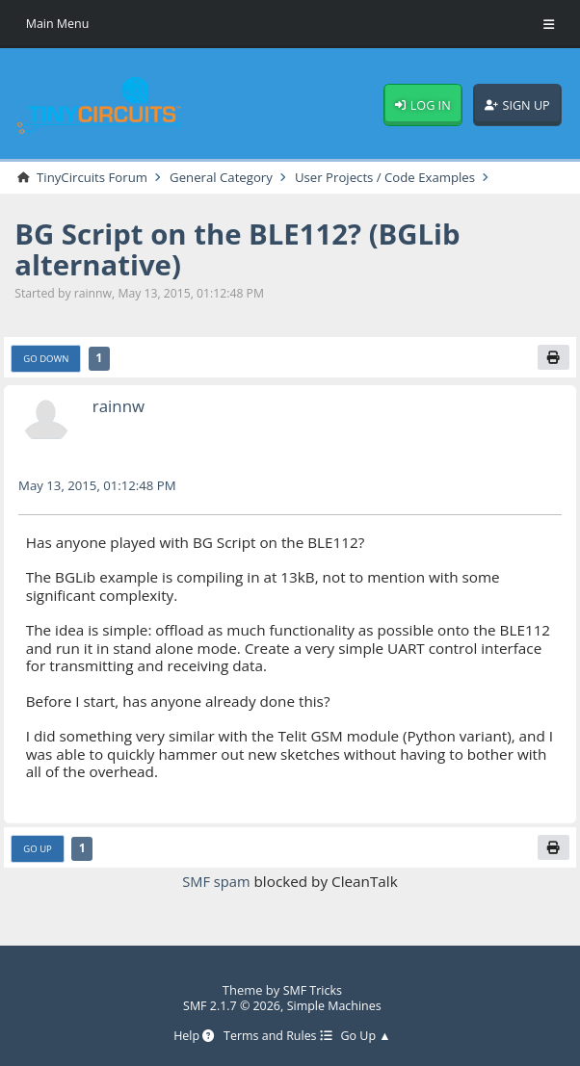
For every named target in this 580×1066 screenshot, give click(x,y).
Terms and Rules (278, 1037)
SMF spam (216, 882)
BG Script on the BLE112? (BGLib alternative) (246, 249)
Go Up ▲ (369, 1037)
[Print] (552, 357)
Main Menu (59, 23)
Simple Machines (336, 1005)
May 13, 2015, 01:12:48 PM (100, 485)
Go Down (47, 357)
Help (190, 1037)
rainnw (119, 406)
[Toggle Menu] (548, 24)
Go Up (39, 848)
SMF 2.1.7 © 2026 (229, 1005)
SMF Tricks (312, 991)
